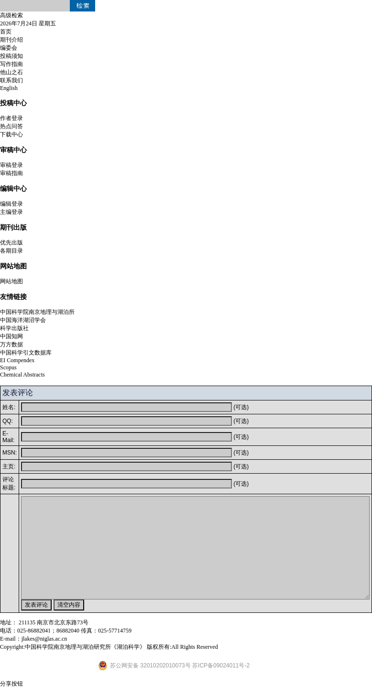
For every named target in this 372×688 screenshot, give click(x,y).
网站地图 (11, 281)
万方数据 (11, 344)
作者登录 (11, 118)
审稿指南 (11, 173)
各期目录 (11, 250)
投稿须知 (11, 56)
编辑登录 (11, 203)
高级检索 (11, 15)
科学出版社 (14, 328)
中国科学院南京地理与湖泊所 (37, 312)
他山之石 (11, 72)
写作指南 (11, 64)
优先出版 (11, 242)
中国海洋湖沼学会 (23, 320)
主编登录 (11, 212)
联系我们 (11, 80)
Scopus (8, 367)
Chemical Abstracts (22, 374)
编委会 (8, 47)
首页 (5, 31)
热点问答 (11, 126)
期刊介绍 (11, 39)
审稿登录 (11, 165)
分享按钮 (11, 683)
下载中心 (11, 134)
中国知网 (11, 336)
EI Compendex (17, 360)
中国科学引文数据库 (26, 352)
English (9, 88)
